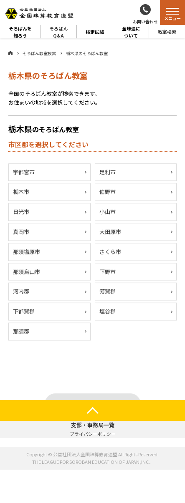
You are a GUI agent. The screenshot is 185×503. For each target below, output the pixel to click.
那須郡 (21, 331)
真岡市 (21, 232)
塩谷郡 (107, 311)
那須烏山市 (26, 272)
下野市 (107, 272)
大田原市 (110, 232)
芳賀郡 (107, 292)
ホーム (10, 53)
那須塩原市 (26, 252)
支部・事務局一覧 (92, 425)
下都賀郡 (24, 311)
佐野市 (107, 192)
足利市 (107, 172)
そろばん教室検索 (39, 53)
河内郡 (21, 292)
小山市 (107, 212)
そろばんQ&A (58, 31)
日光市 (21, 212)
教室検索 (167, 31)
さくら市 (110, 252)
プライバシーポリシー (93, 433)
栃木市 (21, 192)
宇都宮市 (24, 172)
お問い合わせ (145, 21)
